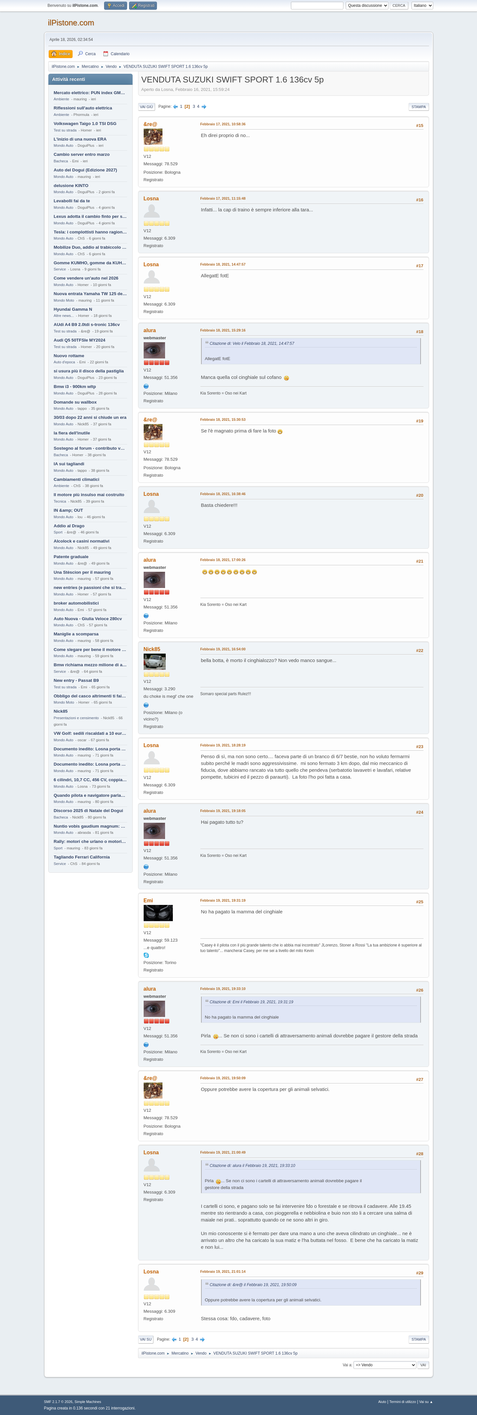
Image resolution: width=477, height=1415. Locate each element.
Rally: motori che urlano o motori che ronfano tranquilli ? (90, 841)
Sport (58, 532)
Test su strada (65, 130)
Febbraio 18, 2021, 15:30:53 (223, 419)
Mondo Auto (63, 145)
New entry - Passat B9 (76, 680)
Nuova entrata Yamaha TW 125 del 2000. (90, 293)
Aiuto (382, 1402)
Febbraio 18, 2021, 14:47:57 (223, 264)
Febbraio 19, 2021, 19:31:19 (223, 900)
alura (150, 330)
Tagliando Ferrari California (82, 857)
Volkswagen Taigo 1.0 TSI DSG (85, 123)
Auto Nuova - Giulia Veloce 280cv (88, 618)
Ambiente (61, 99)
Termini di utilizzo (402, 1402)
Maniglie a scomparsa (76, 634)
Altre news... (64, 316)
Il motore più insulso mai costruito (89, 494)
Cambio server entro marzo (82, 154)
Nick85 (61, 711)
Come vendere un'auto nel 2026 (86, 278)
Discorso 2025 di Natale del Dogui (88, 810)
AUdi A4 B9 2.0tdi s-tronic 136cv (87, 324)
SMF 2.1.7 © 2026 (58, 1402)
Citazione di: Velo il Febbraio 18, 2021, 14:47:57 (252, 343)
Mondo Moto (64, 300)
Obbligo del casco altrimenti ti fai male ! (90, 696)
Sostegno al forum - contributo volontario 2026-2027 (90, 448)
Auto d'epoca (64, 362)
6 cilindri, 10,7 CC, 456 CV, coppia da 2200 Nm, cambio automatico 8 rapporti (90, 779)
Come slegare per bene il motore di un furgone (90, 649)
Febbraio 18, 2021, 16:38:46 (223, 494)
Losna (151, 198)
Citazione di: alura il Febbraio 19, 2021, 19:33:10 (252, 1165)
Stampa (418, 107)
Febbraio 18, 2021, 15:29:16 (223, 330)
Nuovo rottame (69, 355)
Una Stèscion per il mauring (82, 572)
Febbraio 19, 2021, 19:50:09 (223, 1078)
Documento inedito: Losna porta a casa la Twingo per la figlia (90, 748)
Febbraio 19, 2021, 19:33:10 (223, 989)
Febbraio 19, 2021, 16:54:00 (223, 649)
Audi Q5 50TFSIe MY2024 (79, 340)
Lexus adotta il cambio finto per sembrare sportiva (90, 216)
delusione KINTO (71, 185)
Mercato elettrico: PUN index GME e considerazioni (90, 92)
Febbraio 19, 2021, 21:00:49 (223, 1152)
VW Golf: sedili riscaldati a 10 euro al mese (90, 733)
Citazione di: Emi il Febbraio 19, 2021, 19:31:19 (251, 1002)
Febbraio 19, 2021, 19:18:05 (223, 811)
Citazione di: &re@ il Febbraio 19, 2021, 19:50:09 (253, 1285)
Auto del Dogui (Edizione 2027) (85, 170)
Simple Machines (88, 1402)
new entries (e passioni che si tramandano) (90, 587)
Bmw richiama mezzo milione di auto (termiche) (90, 664)
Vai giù (146, 107)
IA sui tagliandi (69, 463)
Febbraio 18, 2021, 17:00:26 (223, 560)
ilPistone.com (71, 22)
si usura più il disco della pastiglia (89, 371)
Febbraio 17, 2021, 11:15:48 (223, 198)
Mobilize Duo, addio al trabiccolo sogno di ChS (90, 247)
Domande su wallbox (75, 402)
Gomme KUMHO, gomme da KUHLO (90, 262)
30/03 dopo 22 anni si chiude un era (90, 417)
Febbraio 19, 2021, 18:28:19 (223, 745)
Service (60, 269)
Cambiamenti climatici (77, 479)
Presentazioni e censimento (76, 718)
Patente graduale (71, 556)
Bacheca (61, 161)
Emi (148, 900)
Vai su (146, 1339)
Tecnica (60, 501)
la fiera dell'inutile (72, 433)
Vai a (347, 1365)
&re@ (150, 124)
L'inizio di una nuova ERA (80, 139)
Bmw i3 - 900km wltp (75, 386)
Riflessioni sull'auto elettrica (83, 108)
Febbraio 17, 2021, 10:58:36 (223, 124)
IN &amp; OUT (68, 510)
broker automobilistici (76, 603)
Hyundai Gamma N (73, 309)
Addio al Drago (69, 525)
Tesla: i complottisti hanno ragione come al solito (90, 232)
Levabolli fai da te (72, 200)
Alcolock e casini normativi (82, 541)
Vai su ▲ (426, 1402)
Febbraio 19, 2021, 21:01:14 (223, 1271)
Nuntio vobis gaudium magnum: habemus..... (90, 826)
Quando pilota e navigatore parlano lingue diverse (90, 795)
